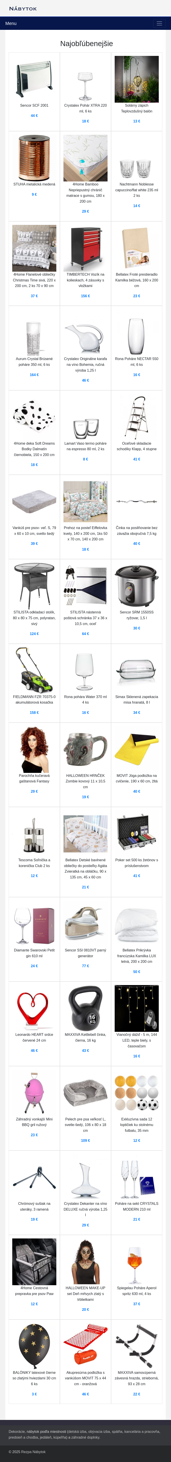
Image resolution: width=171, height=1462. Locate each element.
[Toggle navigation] (159, 23)
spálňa (117, 1431)
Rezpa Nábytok (33, 1452)
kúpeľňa (59, 1437)
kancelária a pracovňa (141, 1431)
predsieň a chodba (23, 1437)
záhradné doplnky (85, 1437)
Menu (10, 23)
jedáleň (46, 1437)
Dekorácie (17, 1431)
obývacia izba (99, 1431)
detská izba (77, 1431)
